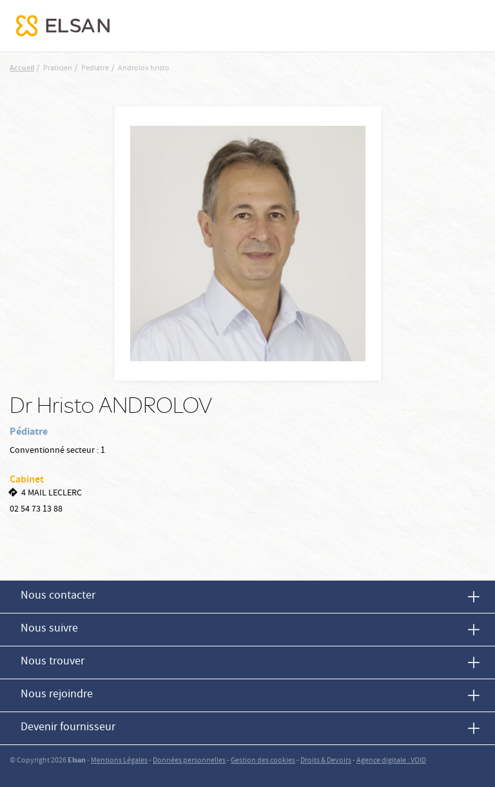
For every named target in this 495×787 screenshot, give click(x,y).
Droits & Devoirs (325, 761)
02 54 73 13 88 (36, 510)
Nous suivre (49, 629)
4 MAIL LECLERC (51, 493)
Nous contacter (58, 596)
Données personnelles (189, 761)
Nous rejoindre (57, 695)
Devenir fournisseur (68, 728)
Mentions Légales (119, 761)
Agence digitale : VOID (391, 761)
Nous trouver (52, 662)
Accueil (22, 69)
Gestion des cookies (263, 761)
